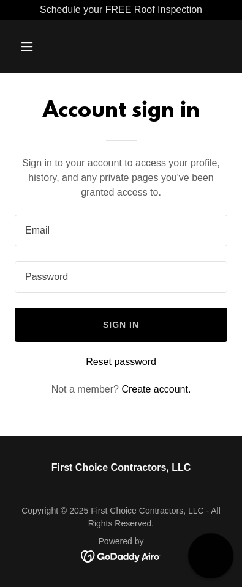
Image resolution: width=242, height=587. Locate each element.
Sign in (121, 325)
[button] (39, 46)
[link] (121, 555)
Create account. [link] (156, 389)
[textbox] (121, 230)
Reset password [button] (121, 361)
